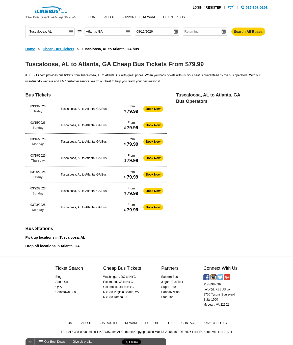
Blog (59, 277)
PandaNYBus (170, 292)
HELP (170, 323)
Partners (169, 268)
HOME (69, 323)
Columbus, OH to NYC (118, 287)
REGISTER (213, 7)
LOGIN (197, 7)
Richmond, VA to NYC (118, 282)
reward (149, 17)
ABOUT (86, 323)
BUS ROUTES (108, 323)
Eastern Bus (169, 277)
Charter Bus (174, 17)
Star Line (167, 297)
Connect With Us (220, 268)
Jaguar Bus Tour (172, 282)
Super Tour (168, 287)
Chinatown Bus (66, 292)
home (93, 17)
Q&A (59, 287)
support (129, 17)
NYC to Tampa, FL (115, 297)
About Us (62, 282)
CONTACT (188, 323)
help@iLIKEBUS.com (217, 289)
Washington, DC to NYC (119, 277)
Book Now (153, 109)
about (109, 17)
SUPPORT (152, 323)
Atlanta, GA (70, 246)
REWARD (132, 323)
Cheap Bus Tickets (122, 268)
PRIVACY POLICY (215, 323)
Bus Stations (39, 228)
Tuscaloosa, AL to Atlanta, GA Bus (84, 109)
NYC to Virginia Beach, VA (121, 292)
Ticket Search (69, 268)
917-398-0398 (212, 284)
